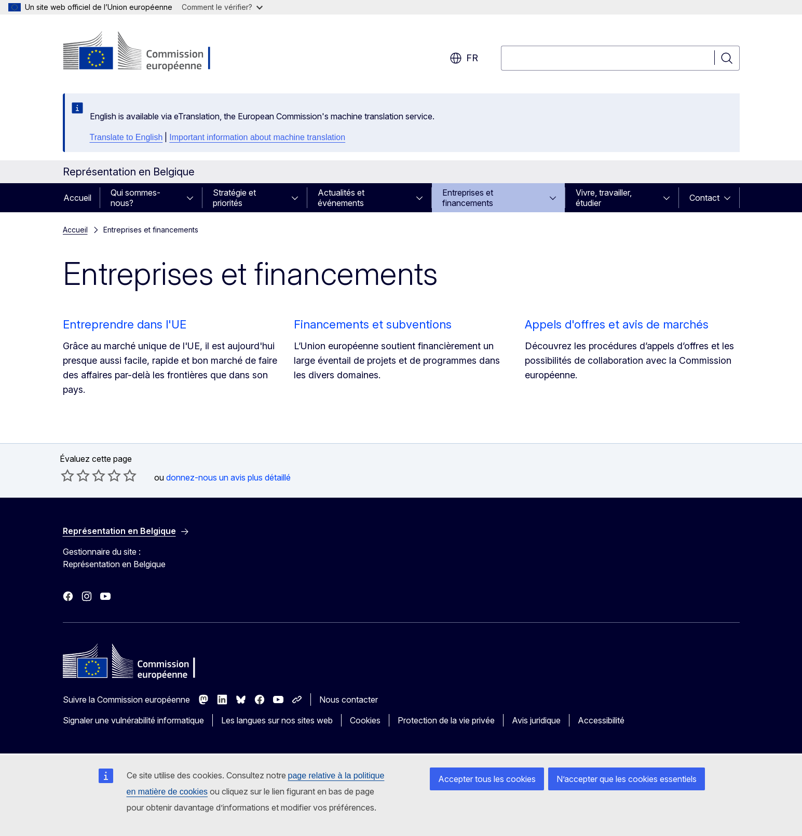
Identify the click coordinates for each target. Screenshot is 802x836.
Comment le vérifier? (222, 7)
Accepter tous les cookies (487, 779)
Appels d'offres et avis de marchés (617, 324)
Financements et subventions (373, 324)
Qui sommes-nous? (135, 197)
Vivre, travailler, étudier (604, 197)
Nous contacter (348, 699)
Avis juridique (536, 720)
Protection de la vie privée (446, 720)
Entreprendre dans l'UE (124, 324)
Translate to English (126, 137)
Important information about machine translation (257, 137)
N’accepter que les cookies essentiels (626, 779)
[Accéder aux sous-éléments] (193, 197)
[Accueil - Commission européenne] (146, 52)
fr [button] (464, 58)
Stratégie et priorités (234, 197)
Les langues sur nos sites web (277, 720)
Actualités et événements (341, 197)
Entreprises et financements (467, 197)
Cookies (365, 720)
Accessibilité (601, 720)
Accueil (77, 198)
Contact (704, 198)
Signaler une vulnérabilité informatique (133, 720)
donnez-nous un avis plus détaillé (228, 477)
